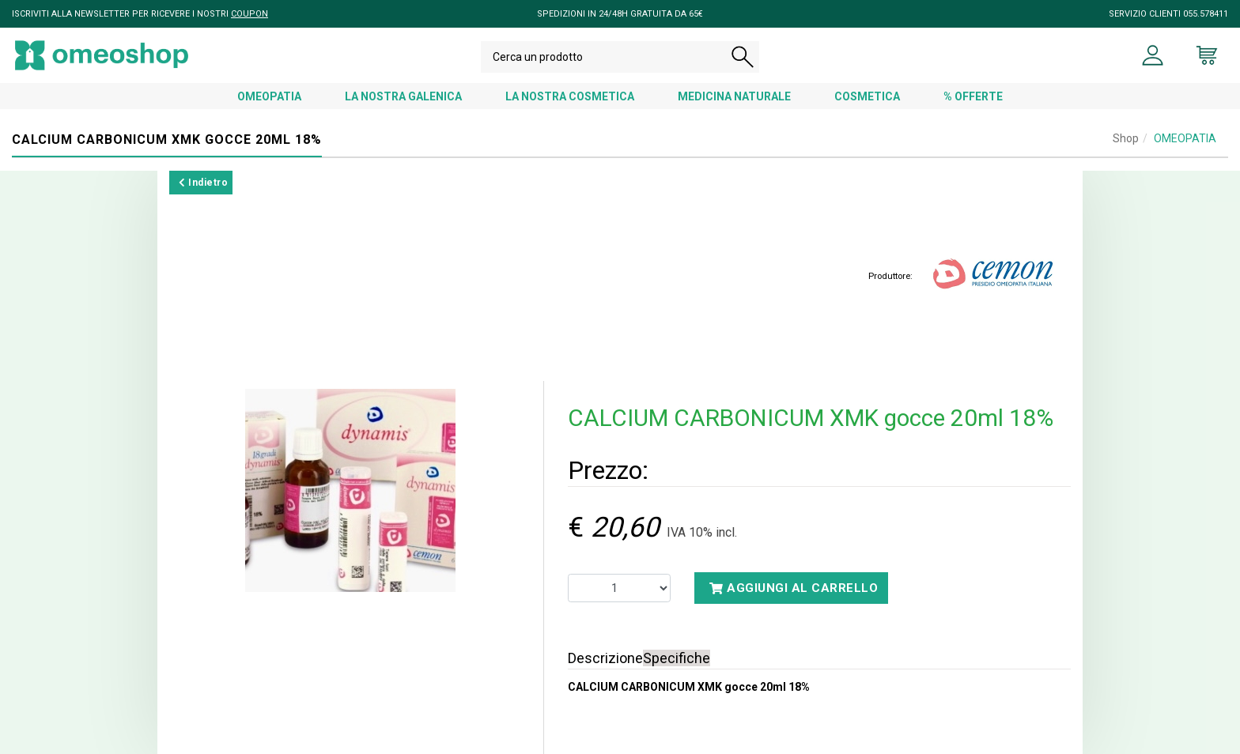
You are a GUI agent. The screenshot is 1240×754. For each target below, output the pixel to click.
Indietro (203, 182)
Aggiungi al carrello (793, 588)
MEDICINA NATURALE (734, 96)
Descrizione (605, 658)
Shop (1126, 138)
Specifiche (676, 658)
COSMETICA (867, 96)
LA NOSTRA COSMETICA (569, 96)
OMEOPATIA (269, 96)
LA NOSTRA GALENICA (403, 96)
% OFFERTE (973, 96)
